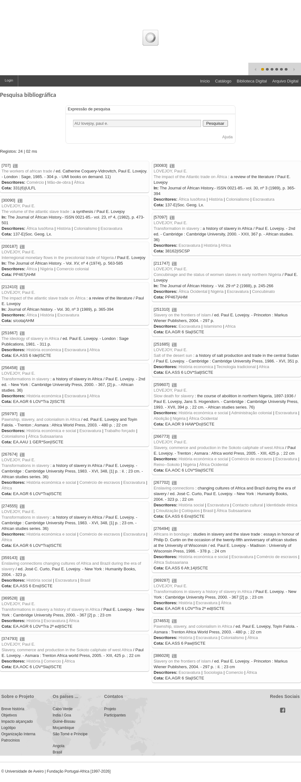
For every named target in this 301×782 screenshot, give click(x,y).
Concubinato (263, 291)
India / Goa (62, 715)
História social (191, 505)
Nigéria (46, 269)
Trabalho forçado (119, 430)
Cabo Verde (62, 709)
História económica (43, 349)
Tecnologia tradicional (236, 366)
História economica (195, 366)
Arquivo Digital (285, 81)
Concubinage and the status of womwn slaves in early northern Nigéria (217, 274)
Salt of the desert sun (173, 355)
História (216, 199)
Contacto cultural (247, 505)
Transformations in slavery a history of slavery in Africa (203, 591)
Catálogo (223, 81)
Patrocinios (10, 740)
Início (205, 81)
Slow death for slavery (174, 396)
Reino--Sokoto (167, 464)
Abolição (161, 418)
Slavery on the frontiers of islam (182, 315)
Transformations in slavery (25, 379)
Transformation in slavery (176, 228)
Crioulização (167, 510)
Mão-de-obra (59, 182)
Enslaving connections (174, 488)
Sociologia (212, 672)
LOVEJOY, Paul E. (170, 171)
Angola (58, 746)
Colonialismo (237, 199)
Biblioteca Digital (252, 81)
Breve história (12, 709)
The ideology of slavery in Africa (30, 338)
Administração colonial (251, 412)
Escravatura (263, 199)
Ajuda (227, 137)
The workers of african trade (27, 171)
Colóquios (191, 510)
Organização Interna (18, 734)
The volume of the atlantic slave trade (35, 211)
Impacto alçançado (17, 721)
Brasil (208, 510)
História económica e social (203, 412)
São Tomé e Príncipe (70, 734)
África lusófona (191, 199)
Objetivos (9, 715)
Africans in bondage (172, 534)
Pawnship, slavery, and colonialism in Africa (41, 419)
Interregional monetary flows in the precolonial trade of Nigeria (58, 257)
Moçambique (63, 728)
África (79, 182)
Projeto (110, 709)
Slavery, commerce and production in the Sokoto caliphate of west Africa (219, 447)
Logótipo (8, 728)
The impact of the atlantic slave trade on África (43, 298)
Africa (225, 245)
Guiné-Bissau (64, 721)
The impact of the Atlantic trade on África (190, 176)
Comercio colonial (72, 269)
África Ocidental (192, 291)
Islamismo (212, 326)
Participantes (115, 715)
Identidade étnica (281, 505)
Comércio (35, 182)
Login (9, 80)
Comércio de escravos (251, 459)
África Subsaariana (45, 436)
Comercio (52, 661)
